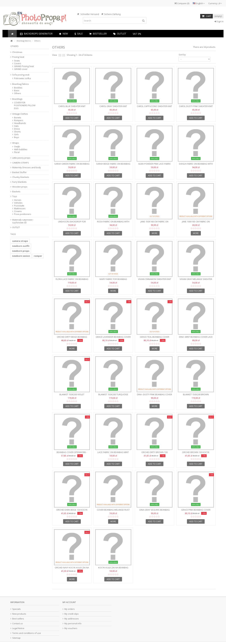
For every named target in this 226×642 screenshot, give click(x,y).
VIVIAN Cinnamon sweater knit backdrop (154, 280)
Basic (16, 90)
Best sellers (18, 618)
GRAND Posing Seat (24, 66)
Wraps (15, 143)
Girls (16, 134)
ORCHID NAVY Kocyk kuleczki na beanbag (72, 569)
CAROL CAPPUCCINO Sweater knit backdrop (154, 108)
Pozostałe (19, 205)
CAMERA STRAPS (20, 162)
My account (69, 602)
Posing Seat (18, 57)
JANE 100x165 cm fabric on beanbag (196, 223)
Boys (16, 137)
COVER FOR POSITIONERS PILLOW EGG (24, 105)
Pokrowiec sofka (22, 78)
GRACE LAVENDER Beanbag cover (113, 336)
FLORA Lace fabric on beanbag (72, 279)
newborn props (20, 250)
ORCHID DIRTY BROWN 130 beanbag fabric (154, 453)
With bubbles (20, 149)
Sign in (219, 21)
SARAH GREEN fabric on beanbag (71, 163)
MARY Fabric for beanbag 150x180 (113, 280)
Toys (14, 196)
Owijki (17, 146)
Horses (17, 200)
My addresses (71, 618)
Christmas (17, 52)
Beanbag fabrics (20, 84)
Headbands (20, 123)
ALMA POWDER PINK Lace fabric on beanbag (154, 165)
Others (17, 93)
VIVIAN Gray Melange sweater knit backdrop (196, 280)
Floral (17, 152)
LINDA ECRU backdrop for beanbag (72, 223)
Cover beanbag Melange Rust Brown (113, 511)
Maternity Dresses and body (26, 167)
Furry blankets (19, 182)
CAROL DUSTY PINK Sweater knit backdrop (196, 108)
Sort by (182, 54)
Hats (16, 126)
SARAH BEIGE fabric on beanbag (113, 163)
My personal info (72, 623)
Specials (16, 609)
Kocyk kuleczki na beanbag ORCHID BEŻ (113, 569)
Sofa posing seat (20, 74)
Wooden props (19, 186)
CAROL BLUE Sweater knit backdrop (71, 108)
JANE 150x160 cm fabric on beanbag (154, 223)
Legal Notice (18, 628)
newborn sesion (21, 255)
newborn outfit (20, 245)
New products (19, 613)
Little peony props (21, 157)
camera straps (20, 240)
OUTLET (16, 227)
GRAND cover (20, 69)
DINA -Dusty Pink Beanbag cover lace (154, 396)
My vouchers (70, 628)
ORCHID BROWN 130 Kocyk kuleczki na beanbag (195, 453)
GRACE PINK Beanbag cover (195, 509)
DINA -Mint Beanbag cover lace (196, 336)
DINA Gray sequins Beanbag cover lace (154, 511)
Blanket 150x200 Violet (71, 394)
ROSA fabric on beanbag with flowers (113, 223)
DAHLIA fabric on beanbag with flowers (196, 165)
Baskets (16, 191)
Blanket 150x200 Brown (196, 394)
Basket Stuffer (19, 172)
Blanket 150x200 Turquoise (113, 394)
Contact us (17, 623)
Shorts (17, 131)
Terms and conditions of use (26, 633)
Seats (17, 60)
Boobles (18, 87)
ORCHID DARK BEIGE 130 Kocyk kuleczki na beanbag (72, 511)
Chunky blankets (20, 177)
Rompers (18, 120)
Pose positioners (22, 214)
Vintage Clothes (20, 114)
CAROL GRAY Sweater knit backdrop (113, 108)
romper (38, 255)
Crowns (18, 211)
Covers (17, 63)
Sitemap (16, 638)
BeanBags (17, 99)
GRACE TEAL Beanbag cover (154, 336)
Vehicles (18, 202)
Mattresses (19, 208)
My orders (69, 609)
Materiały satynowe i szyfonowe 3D (22, 221)
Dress (17, 128)
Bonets (17, 117)
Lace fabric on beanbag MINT (113, 452)
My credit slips (71, 613)
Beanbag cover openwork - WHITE (72, 453)
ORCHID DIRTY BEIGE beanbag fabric (72, 338)
